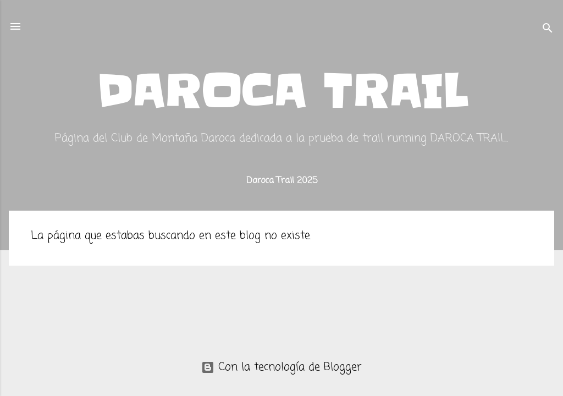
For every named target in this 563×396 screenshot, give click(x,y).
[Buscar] (547, 30)
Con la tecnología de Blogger (281, 367)
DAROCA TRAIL (281, 91)
